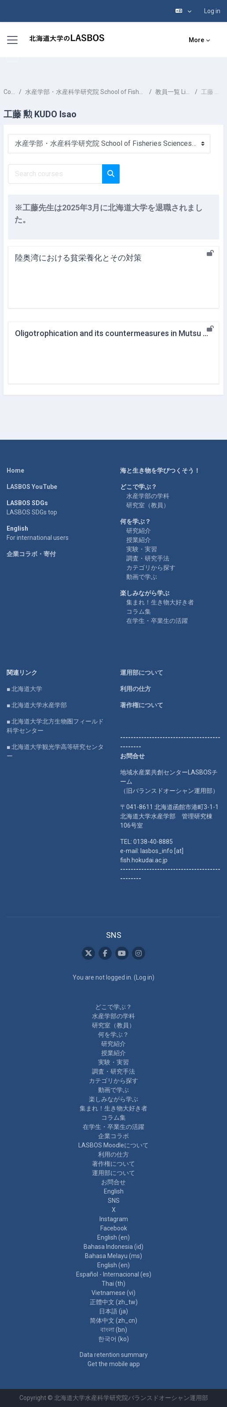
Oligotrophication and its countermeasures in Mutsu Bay (115, 333)
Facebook (113, 1228)
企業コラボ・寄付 (31, 553)
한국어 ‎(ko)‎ (113, 1338)
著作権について (141, 705)
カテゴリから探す (151, 567)
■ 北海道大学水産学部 (37, 705)
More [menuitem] (196, 39)
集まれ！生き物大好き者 (160, 602)
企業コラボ (113, 1135)
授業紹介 (138, 539)
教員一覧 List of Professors (173, 91)
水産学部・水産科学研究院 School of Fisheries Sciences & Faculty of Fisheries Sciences (85, 91)
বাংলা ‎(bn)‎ (113, 1329)
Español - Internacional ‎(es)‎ (113, 1274)
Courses (9, 91)
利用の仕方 (135, 688)
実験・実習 (141, 549)
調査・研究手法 (147, 558)
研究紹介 (138, 530)
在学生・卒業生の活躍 (157, 620)
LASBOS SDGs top (32, 512)
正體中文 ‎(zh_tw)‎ (114, 1302)
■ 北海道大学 (24, 688)
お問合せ (113, 1182)
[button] (183, 11)
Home (15, 470)
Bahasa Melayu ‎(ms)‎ (113, 1255)
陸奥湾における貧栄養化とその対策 (78, 257)
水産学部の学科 (147, 495)
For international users (38, 537)
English (114, 1191)
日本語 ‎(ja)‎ (113, 1311)
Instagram (113, 1219)
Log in (212, 10)
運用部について (141, 672)
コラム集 (138, 611)
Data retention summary (114, 1354)
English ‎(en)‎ (113, 1237)
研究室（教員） (147, 505)
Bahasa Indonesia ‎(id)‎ (113, 1246)
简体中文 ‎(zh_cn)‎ (113, 1320)
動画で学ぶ (141, 576)
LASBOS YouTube (32, 486)
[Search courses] (55, 174)
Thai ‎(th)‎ (113, 1283)
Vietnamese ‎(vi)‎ (113, 1292)
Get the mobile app (114, 1363)
